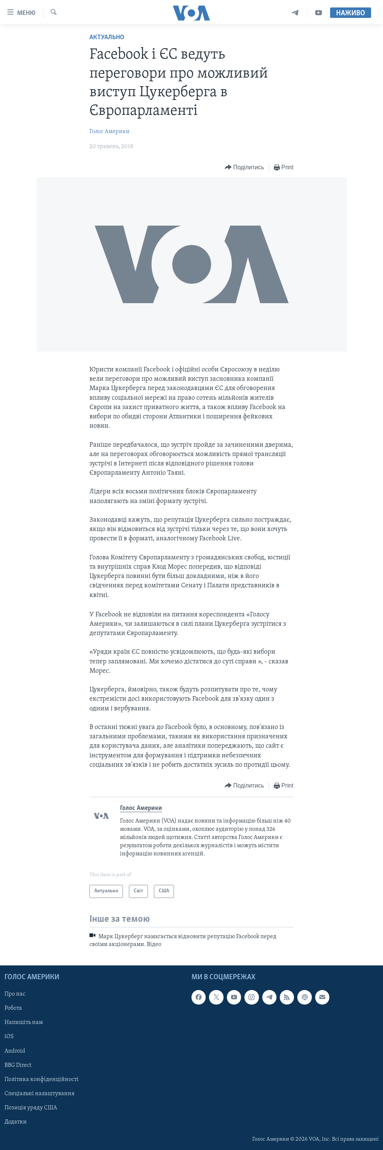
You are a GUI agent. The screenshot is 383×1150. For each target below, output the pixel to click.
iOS (9, 1037)
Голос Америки (109, 132)
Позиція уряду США (30, 1108)
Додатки (15, 1122)
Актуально (106, 37)
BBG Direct (17, 1065)
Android (14, 1051)
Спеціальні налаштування (39, 1094)
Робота (13, 1009)
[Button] (244, 168)
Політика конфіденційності (41, 1080)
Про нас (14, 994)
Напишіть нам (23, 1023)
